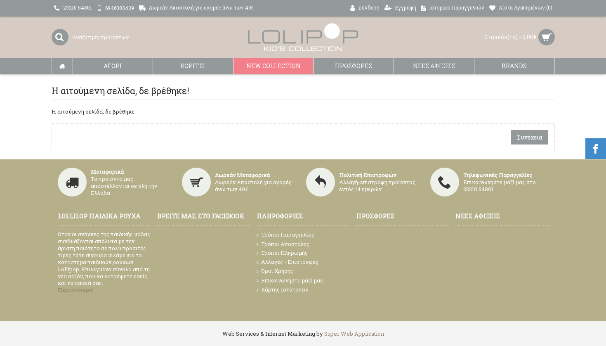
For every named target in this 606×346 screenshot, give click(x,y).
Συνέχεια (529, 137)
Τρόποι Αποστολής (283, 244)
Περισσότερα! (76, 290)
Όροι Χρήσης (275, 271)
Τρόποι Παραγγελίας (285, 235)
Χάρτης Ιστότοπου (283, 290)
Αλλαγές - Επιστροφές (287, 262)
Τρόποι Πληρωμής (282, 253)
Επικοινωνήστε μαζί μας (290, 281)
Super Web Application (354, 333)
